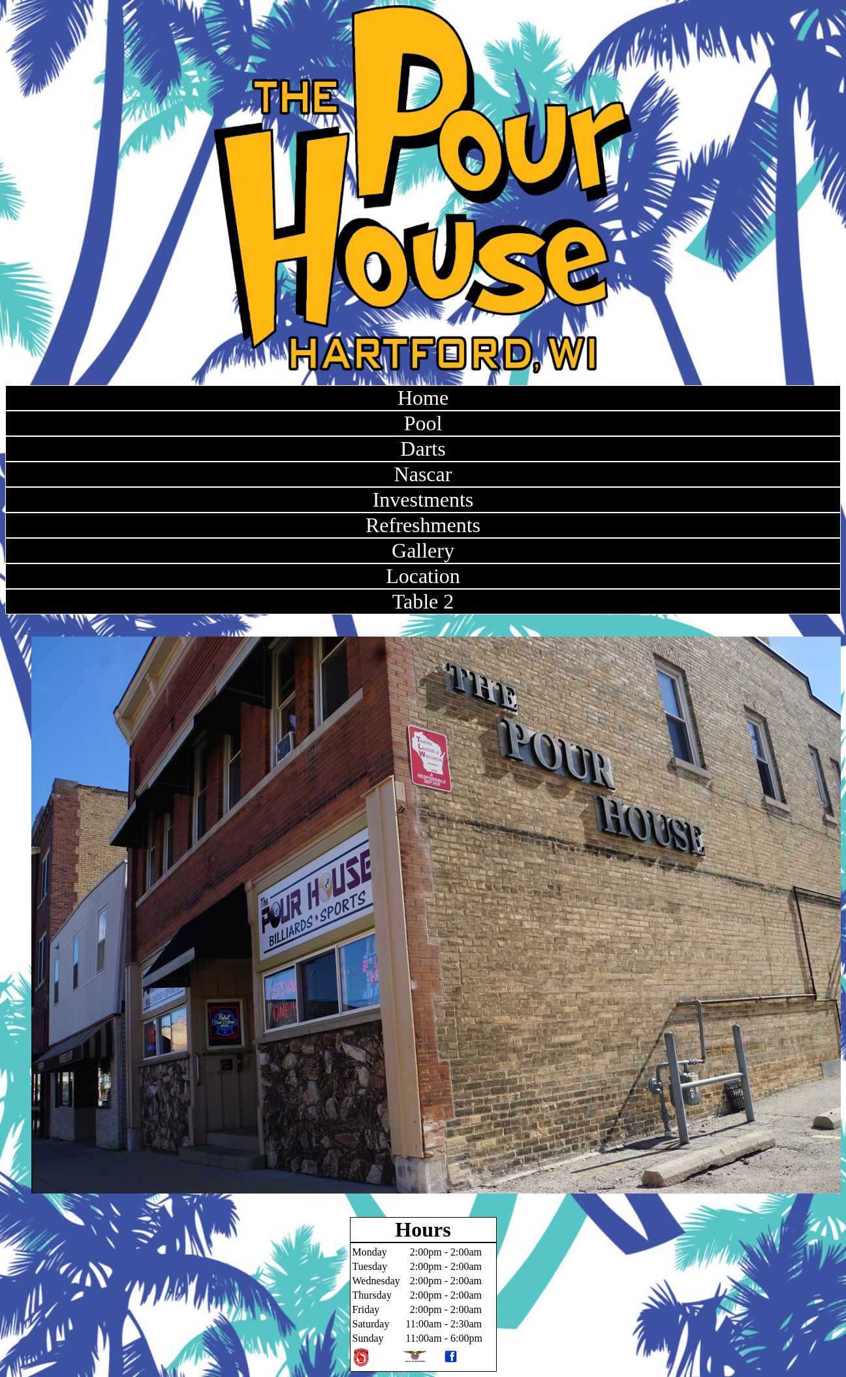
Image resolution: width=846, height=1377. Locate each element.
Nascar (423, 474)
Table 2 (423, 601)
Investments (423, 499)
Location (423, 576)
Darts (422, 448)
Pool (423, 423)
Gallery (423, 550)
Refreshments (423, 525)
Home (423, 397)
